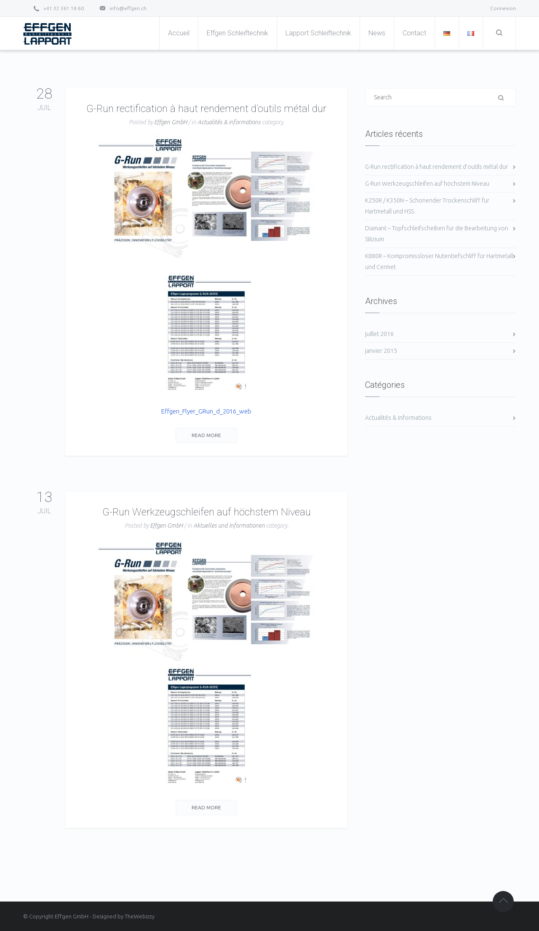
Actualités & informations (229, 122)
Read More (206, 435)
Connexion (503, 8)
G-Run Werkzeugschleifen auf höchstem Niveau (206, 512)
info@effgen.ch (128, 8)
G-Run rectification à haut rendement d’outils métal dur (206, 109)
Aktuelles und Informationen (229, 525)
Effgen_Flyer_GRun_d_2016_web (206, 411)
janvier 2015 (381, 350)
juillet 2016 (379, 334)
